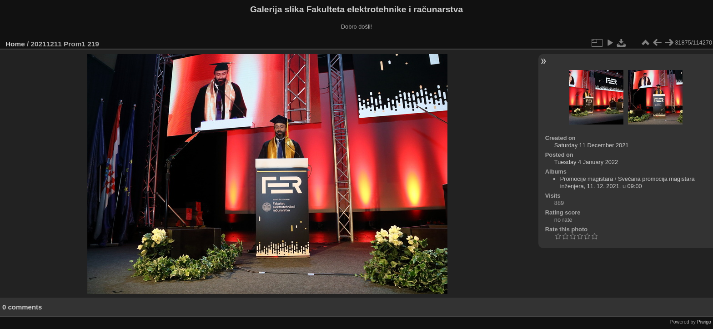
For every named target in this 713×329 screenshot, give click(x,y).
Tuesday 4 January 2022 (586, 162)
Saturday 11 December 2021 (591, 145)
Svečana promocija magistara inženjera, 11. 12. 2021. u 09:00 (627, 182)
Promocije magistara (586, 178)
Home (15, 44)
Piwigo (704, 321)
